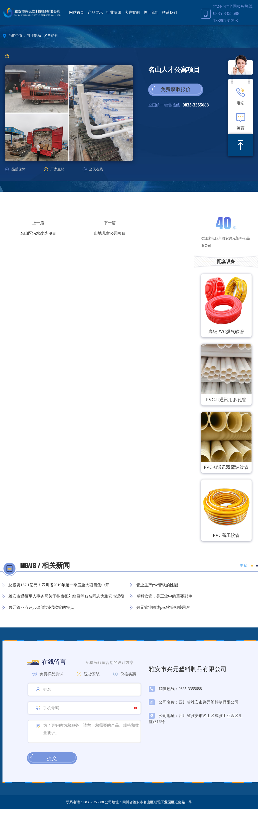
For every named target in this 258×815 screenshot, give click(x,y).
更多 (244, 565)
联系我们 (169, 12)
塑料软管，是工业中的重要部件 (164, 596)
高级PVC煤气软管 (226, 331)
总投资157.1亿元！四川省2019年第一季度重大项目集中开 (58, 585)
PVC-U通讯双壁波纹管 (226, 467)
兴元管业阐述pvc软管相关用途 (163, 607)
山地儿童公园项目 (110, 233)
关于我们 (150, 12)
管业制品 (34, 35)
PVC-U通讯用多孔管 (226, 399)
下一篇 (110, 223)
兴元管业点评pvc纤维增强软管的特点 (41, 607)
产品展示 (95, 12)
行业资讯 (113, 12)
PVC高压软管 (226, 535)
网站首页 (76, 12)
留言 (241, 121)
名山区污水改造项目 (38, 233)
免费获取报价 (176, 89)
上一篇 (38, 223)
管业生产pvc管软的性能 (157, 585)
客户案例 (132, 12)
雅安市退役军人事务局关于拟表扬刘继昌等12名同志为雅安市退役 (66, 596)
